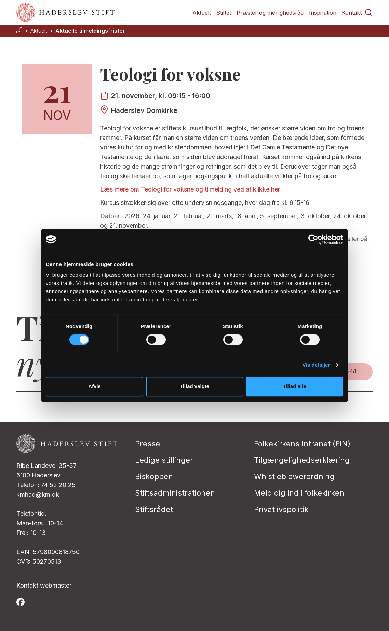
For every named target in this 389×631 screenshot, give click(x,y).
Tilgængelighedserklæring (302, 460)
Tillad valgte (194, 386)
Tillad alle (294, 386)
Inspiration (322, 12)
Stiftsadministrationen (175, 493)
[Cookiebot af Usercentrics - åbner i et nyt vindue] (313, 239)
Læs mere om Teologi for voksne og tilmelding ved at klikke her (190, 189)
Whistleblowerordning (294, 476)
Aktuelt (201, 12)
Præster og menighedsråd (270, 12)
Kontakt (352, 12)
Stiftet (223, 12)
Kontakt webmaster (43, 585)
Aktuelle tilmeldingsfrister (90, 31)
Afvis (94, 386)
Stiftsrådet (154, 509)
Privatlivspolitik (281, 509)
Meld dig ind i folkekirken (299, 493)
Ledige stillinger (164, 460)
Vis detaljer (316, 365)
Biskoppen (154, 476)
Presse (147, 443)
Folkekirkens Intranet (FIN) (302, 443)
